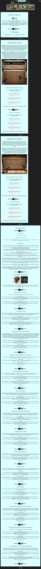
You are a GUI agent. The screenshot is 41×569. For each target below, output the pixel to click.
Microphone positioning (22, 235)
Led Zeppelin (13, 239)
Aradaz (10, 21)
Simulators (22, 3)
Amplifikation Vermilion (19, 34)
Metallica (17, 239)
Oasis (25, 239)
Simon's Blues (32, 239)
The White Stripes (25, 240)
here (25, 24)
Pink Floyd (27, 239)
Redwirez (16, 264)
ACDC (3, 239)
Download (8, 89)
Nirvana (22, 239)
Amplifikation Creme (8, 34)
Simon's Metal (36, 239)
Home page (17, 3)
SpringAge (29, 469)
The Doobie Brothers (20, 240)
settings (17, 90)
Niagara (20, 239)
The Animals (14, 240)
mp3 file (18, 93)
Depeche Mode (8, 239)
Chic (5, 239)
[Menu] (40, 1)
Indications (16, 235)
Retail (26, 3)
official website (16, 25)
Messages (13, 1)
